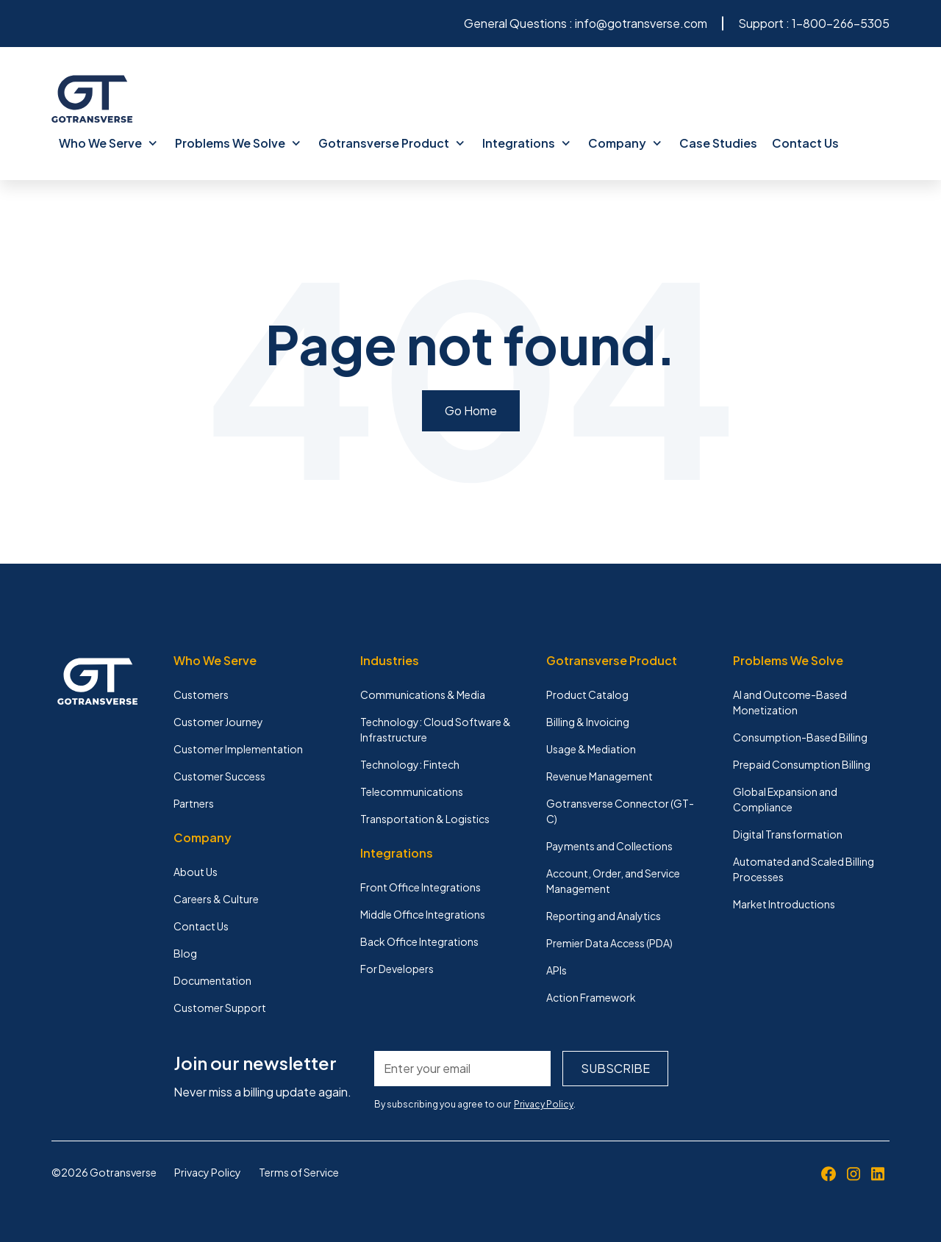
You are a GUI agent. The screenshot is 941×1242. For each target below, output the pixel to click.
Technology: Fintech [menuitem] (409, 764)
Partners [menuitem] (193, 803)
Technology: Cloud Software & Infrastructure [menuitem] (435, 729)
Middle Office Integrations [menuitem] (422, 914)
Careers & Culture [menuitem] (216, 898)
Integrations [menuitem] (526, 143)
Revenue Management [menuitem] (599, 776)
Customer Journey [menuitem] (218, 721)
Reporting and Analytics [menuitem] (603, 915)
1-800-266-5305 (841, 23)
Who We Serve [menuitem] (108, 143)
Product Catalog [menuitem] (587, 694)
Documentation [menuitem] (212, 980)
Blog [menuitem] (185, 953)
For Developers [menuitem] (397, 968)
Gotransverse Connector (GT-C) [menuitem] (620, 811)
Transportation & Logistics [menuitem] (425, 818)
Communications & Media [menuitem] (422, 694)
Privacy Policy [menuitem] (207, 1172)
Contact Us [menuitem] (805, 143)
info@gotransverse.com (641, 23)
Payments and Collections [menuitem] (609, 845)
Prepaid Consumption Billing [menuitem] (801, 764)
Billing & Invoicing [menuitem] (587, 721)
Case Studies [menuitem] (718, 143)
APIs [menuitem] (556, 970)
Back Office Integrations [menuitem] (419, 941)
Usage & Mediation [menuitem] (591, 748)
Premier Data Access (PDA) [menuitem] (609, 943)
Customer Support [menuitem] (219, 1007)
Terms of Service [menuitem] (299, 1172)
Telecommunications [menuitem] (411, 791)
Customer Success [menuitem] (219, 776)
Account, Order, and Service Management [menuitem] (613, 880)
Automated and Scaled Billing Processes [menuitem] (803, 869)
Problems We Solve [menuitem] (238, 143)
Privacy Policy (543, 1104)
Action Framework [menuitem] (591, 997)
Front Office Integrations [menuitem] (420, 887)
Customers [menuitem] (201, 694)
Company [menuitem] (625, 143)
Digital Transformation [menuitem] (787, 834)
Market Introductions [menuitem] (784, 904)
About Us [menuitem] (195, 871)
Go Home (471, 410)
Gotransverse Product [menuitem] (391, 143)
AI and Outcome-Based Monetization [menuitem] (790, 702)
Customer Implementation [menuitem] (238, 748)
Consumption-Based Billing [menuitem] (800, 737)
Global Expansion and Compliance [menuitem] (785, 799)
